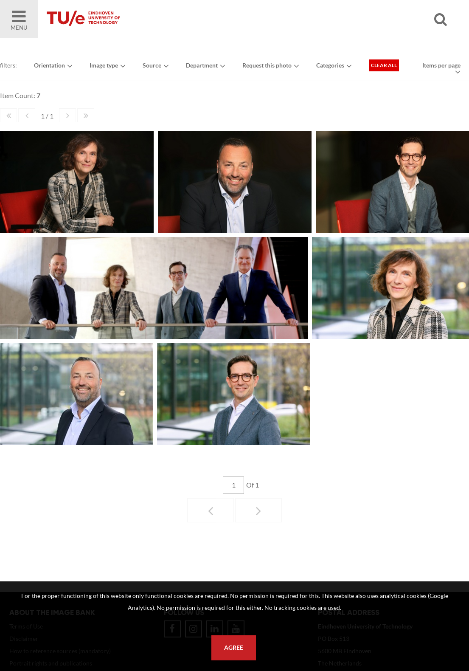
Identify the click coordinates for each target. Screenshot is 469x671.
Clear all (384, 65)
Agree (233, 647)
